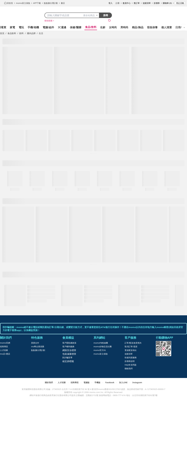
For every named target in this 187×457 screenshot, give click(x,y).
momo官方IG (100, 350)
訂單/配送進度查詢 (133, 342)
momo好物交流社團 (103, 346)
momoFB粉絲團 (101, 342)
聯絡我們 (129, 368)
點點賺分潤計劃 (38, 350)
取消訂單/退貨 (131, 346)
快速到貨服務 (131, 357)
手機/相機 (33, 27)
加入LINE (123, 382)
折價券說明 (130, 361)
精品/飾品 (137, 27)
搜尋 (105, 15)
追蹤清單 (147, 3)
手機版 (97, 382)
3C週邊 (62, 27)
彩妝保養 (152, 27)
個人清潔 (166, 27)
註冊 (118, 3)
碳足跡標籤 (68, 361)
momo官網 (5, 342)
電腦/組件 (48, 27)
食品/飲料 (91, 27)
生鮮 (102, 27)
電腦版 (87, 382)
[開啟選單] (184, 27)
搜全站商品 (90, 15)
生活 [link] (41, 33)
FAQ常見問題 (130, 364)
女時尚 (113, 27)
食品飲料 (12, 33)
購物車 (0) (167, 3)
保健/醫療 (75, 27)
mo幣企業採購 (37, 346)
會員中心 (127, 3)
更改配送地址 (131, 350)
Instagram (137, 382)
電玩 (21, 27)
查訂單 (137, 3)
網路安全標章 (69, 350)
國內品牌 (31, 33)
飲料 (21, 33)
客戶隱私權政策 (69, 342)
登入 (111, 3)
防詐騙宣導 (67, 357)
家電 (12, 27)
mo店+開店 (5, 353)
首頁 (2, 33)
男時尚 (124, 27)
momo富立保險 (101, 353)
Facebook (109, 382)
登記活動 (180, 3)
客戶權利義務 (68, 346)
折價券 (157, 3)
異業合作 (35, 342)
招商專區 (4, 346)
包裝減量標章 (69, 353)
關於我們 (49, 382)
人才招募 (4, 350)
